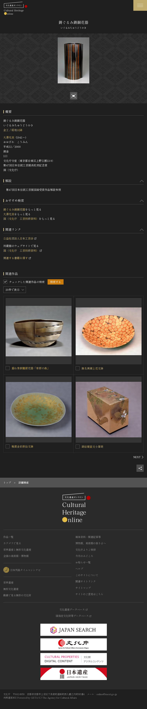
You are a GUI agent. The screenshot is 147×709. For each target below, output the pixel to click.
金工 (6, 130)
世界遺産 (8, 582)
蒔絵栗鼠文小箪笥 (92, 447)
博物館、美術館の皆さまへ (90, 543)
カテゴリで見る (12, 543)
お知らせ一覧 (83, 562)
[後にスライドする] (138, 457)
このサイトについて (86, 575)
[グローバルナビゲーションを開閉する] (140, 5)
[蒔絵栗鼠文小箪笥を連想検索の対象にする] (78, 447)
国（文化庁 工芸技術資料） (21, 219)
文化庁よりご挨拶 (85, 549)
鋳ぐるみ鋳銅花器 (14, 209)
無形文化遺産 (11, 589)
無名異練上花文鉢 (92, 368)
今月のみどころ (84, 556)
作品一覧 (8, 537)
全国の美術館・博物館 (16, 556)
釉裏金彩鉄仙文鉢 (22, 446)
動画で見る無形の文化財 (17, 595)
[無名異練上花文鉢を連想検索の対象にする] (78, 368)
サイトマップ (83, 588)
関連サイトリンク (85, 581)
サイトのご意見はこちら (89, 594)
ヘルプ (79, 568)
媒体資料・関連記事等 (88, 537)
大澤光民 (8, 137)
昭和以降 (17, 130)
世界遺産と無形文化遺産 (17, 549)
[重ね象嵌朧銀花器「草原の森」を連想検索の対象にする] (8, 368)
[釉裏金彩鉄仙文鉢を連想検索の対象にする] (8, 446)
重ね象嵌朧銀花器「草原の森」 (31, 368)
